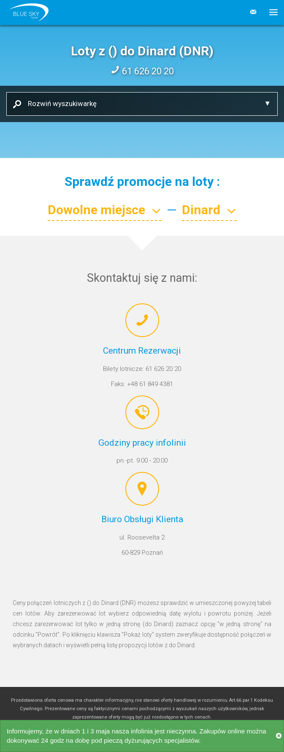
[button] (270, 12)
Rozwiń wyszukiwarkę (59, 103)
